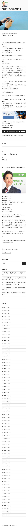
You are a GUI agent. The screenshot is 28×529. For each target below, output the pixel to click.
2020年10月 (5, 512)
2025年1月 (5, 356)
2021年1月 (5, 502)
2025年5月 (5, 343)
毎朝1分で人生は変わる (11, 9)
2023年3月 (5, 423)
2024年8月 (5, 371)
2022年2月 (5, 463)
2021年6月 (5, 487)
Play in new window (12, 135)
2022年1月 (5, 466)
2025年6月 (5, 340)
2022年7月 (5, 447)
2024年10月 (5, 365)
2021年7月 (5, 484)
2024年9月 (5, 368)
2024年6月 (5, 377)
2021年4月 (5, 493)
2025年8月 (5, 334)
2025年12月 (5, 322)
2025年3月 (5, 350)
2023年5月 (5, 417)
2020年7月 (5, 515)
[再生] (4, 131)
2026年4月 (5, 310)
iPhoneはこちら (7, 196)
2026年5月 (5, 307)
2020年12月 (5, 505)
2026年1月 (5, 319)
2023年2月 (5, 426)
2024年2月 (5, 389)
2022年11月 (5, 435)
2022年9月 (5, 441)
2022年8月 (5, 444)
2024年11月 (5, 362)
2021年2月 (5, 499)
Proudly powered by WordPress (9, 525)
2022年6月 (5, 450)
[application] (14, 131)
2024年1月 (5, 392)
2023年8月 (5, 408)
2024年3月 (5, 386)
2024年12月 (5, 359)
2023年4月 (5, 420)
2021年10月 (5, 475)
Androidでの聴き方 (7, 209)
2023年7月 (5, 411)
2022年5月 (5, 453)
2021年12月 (5, 469)
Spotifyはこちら (7, 198)
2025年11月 (5, 325)
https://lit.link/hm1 (6, 252)
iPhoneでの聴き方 (6, 207)
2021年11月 (5, 472)
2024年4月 (5, 383)
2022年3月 (5, 460)
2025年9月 (5, 331)
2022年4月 (5, 457)
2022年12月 (5, 432)
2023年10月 (5, 402)
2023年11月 (5, 398)
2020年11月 (5, 508)
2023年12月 (5, 395)
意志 (5, 143)
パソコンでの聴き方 (7, 211)
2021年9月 (5, 478)
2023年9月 (5, 405)
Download (20, 135)
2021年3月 (5, 496)
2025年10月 (5, 328)
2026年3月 (5, 313)
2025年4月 (5, 347)
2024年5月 (5, 380)
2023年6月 (5, 414)
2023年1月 (5, 429)
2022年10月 (5, 438)
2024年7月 (5, 374)
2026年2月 (5, 316)
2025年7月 (5, 337)
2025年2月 (5, 353)
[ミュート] (19, 131)
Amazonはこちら (7, 200)
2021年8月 (5, 481)
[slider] (12, 131)
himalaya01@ (14, 33)
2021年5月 (5, 490)
